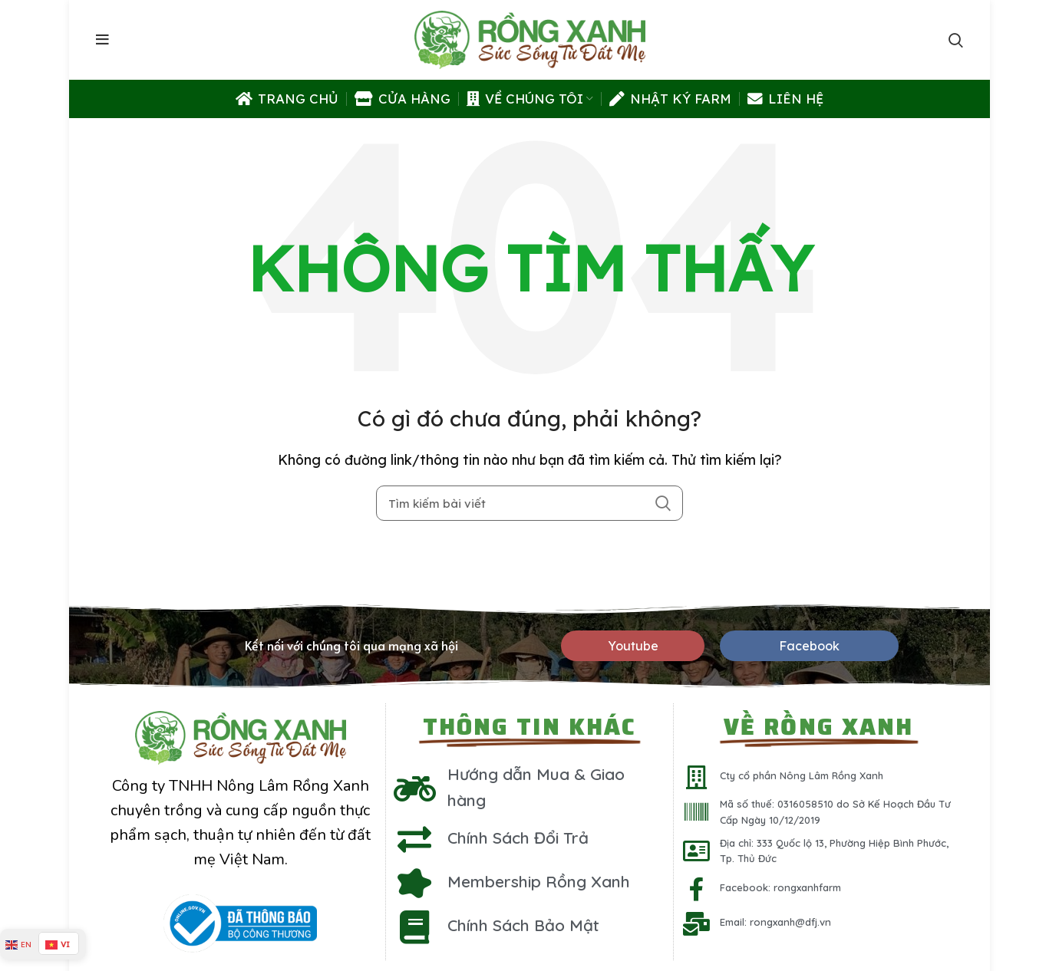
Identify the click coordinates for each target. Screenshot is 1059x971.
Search (662, 503)
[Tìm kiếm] (529, 503)
